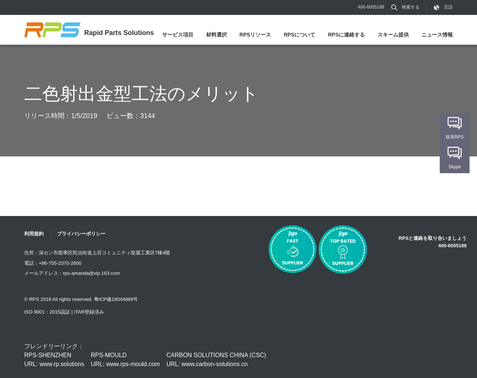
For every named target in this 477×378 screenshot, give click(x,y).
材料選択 (216, 35)
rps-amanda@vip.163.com (91, 273)
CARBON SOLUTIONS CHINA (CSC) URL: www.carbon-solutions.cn (216, 359)
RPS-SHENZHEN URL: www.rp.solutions (54, 359)
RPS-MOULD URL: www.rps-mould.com (125, 359)
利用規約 (34, 233)
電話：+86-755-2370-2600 (53, 263)
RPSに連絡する (346, 35)
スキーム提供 (393, 35)
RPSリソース (255, 35)
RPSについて (299, 35)
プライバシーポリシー (81, 233)
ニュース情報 (437, 35)
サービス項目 (177, 35)
